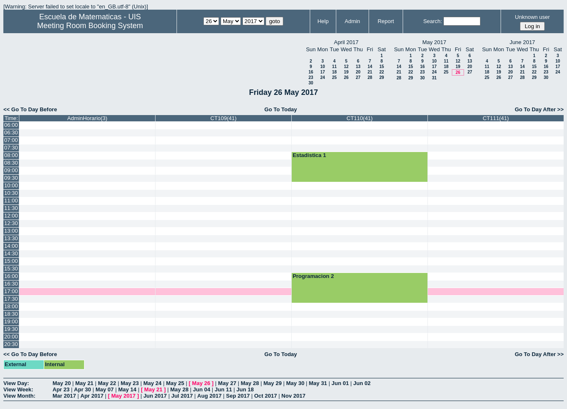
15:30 (11, 268)
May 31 (318, 383)
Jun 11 (223, 389)
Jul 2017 (182, 396)
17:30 (11, 299)
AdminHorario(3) (87, 118)
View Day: (16, 383)
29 (381, 77)
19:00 (11, 321)
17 (322, 72)
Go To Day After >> (539, 109)
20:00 (11, 336)
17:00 (11, 291)
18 (334, 72)
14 (369, 66)
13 (358, 66)
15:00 (11, 261)
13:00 (11, 231)
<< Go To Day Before (30, 109)
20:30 (11, 344)
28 (369, 77)
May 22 (107, 383)
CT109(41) (224, 118)
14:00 (11, 246)
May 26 (201, 383)
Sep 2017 (238, 396)
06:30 (11, 132)
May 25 (175, 383)
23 (311, 77)
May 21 (84, 383)
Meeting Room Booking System (90, 25)
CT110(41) (360, 118)
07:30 (11, 147)
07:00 (11, 140)
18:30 (11, 314)
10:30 (11, 193)
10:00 (11, 185)
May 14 (127, 389)
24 (322, 77)
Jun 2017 (155, 396)
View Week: (18, 389)
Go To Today (280, 109)
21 (369, 72)
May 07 (104, 389)
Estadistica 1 (309, 155)
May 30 (295, 383)
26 (346, 77)
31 (434, 78)
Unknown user (532, 17)
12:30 (11, 223)
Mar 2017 (64, 396)
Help (323, 21)
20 (358, 72)
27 (358, 77)
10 (322, 66)
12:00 (11, 215)
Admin (352, 21)
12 (346, 66)
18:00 (11, 306)
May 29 (273, 383)
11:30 (11, 208)
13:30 (11, 238)
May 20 (62, 383)
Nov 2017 (294, 396)
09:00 (11, 170)
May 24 (152, 383)
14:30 (11, 253)
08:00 (11, 155)
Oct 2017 (265, 396)
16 (311, 72)
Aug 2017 (209, 396)
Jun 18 (245, 389)
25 (334, 77)
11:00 (11, 200)
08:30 (11, 163)
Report (385, 21)
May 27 (227, 383)
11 (334, 66)
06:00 (11, 125)
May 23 (130, 383)
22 (381, 72)
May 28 (250, 383)
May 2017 (123, 396)
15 (381, 66)
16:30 (11, 284)
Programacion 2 (313, 276)
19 (346, 72)
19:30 (11, 329)
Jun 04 (201, 389)
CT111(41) (496, 118)
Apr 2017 (91, 396)
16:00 (11, 276)
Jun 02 (362, 383)
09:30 (11, 178)
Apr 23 (61, 389)
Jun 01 (340, 383)
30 (311, 83)
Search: (432, 21)
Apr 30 (82, 389)
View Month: (19, 396)
